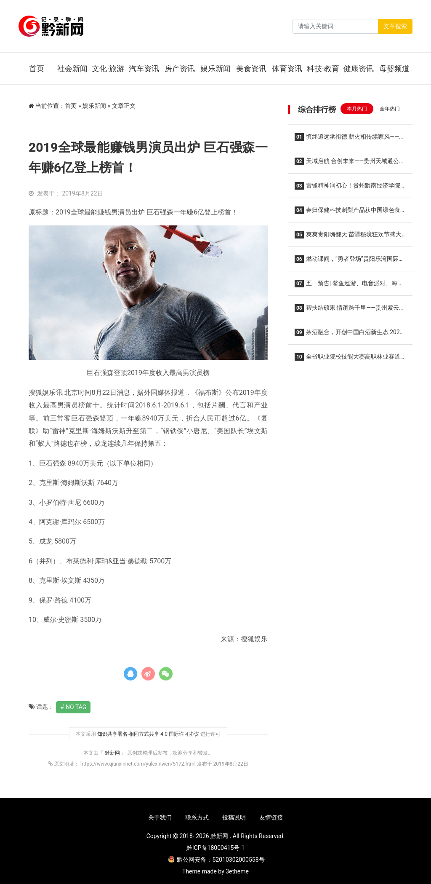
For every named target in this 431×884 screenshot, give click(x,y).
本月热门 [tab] (357, 109)
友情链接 (271, 817)
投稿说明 (234, 817)
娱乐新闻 (215, 68)
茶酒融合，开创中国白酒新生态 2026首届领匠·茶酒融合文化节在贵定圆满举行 (349, 335)
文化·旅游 (108, 68)
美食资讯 (251, 68)
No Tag (76, 707)
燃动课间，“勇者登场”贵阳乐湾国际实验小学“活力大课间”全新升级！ (349, 261)
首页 (36, 68)
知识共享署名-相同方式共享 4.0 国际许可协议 (148, 734)
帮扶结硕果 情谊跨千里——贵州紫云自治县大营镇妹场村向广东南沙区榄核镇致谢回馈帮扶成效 (350, 310)
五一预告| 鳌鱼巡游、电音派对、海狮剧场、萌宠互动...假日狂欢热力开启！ (349, 286)
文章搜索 (395, 26)
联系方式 (197, 817)
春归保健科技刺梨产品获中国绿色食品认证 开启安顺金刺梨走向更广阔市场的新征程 (348, 212)
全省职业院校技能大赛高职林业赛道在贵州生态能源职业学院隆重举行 (347, 359)
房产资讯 (180, 68)
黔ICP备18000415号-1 (215, 847)
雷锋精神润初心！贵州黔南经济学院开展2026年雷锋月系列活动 (347, 188)
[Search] (335, 26)
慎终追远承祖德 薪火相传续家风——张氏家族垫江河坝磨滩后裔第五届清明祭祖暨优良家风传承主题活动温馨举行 (350, 139)
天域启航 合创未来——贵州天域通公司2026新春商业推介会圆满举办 (350, 164)
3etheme (237, 871)
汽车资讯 (144, 68)
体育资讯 (287, 68)
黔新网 (113, 753)
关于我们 (160, 817)
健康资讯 (358, 68)
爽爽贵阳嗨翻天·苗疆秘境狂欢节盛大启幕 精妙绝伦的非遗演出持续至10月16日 (349, 237)
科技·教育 (323, 68)
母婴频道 (394, 68)
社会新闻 (72, 68)
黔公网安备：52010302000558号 (216, 859)
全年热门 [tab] (390, 109)
